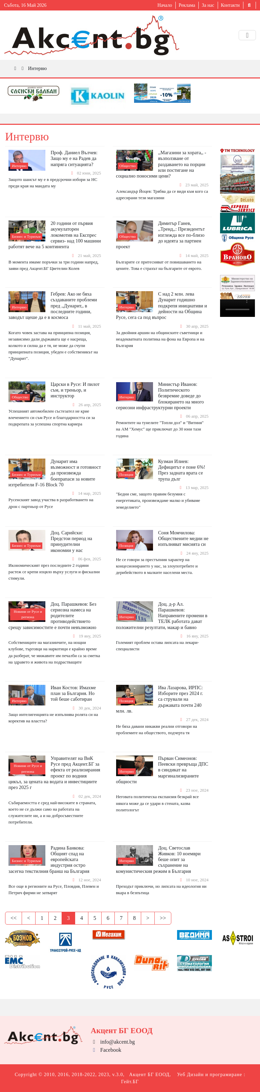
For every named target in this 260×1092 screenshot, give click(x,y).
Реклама (187, 5)
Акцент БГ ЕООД (149, 1074)
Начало (164, 5)
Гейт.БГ (130, 1081)
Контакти (230, 5)
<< (13, 918)
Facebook (106, 1050)
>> (163, 918)
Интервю (37, 68)
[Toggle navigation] (247, 35)
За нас (208, 5)
